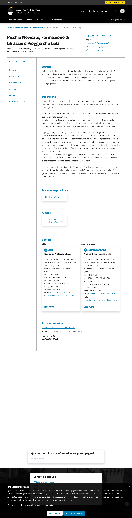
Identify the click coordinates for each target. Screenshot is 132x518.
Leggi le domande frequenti (45, 482)
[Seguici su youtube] (100, 11)
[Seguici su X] (96, 11)
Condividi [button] (92, 35)
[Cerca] (122, 11)
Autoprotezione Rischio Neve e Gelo (56, 220)
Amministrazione (14, 19)
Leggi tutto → (50, 307)
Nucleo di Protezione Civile (58, 254)
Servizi (40, 19)
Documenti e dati (36, 27)
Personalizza (54, 513)
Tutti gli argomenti (118, 19)
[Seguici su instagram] (92, 11)
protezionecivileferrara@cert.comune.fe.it (63, 295)
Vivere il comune (55, 19)
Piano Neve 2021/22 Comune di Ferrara (58, 327)
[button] (21, 61)
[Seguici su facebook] (88, 11)
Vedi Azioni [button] (105, 35)
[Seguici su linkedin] (104, 11)
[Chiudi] (129, 486)
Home (9, 27)
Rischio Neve (54, 197)
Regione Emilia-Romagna (14, 2)
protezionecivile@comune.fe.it (60, 292)
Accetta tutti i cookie (74, 513)
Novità (30, 19)
